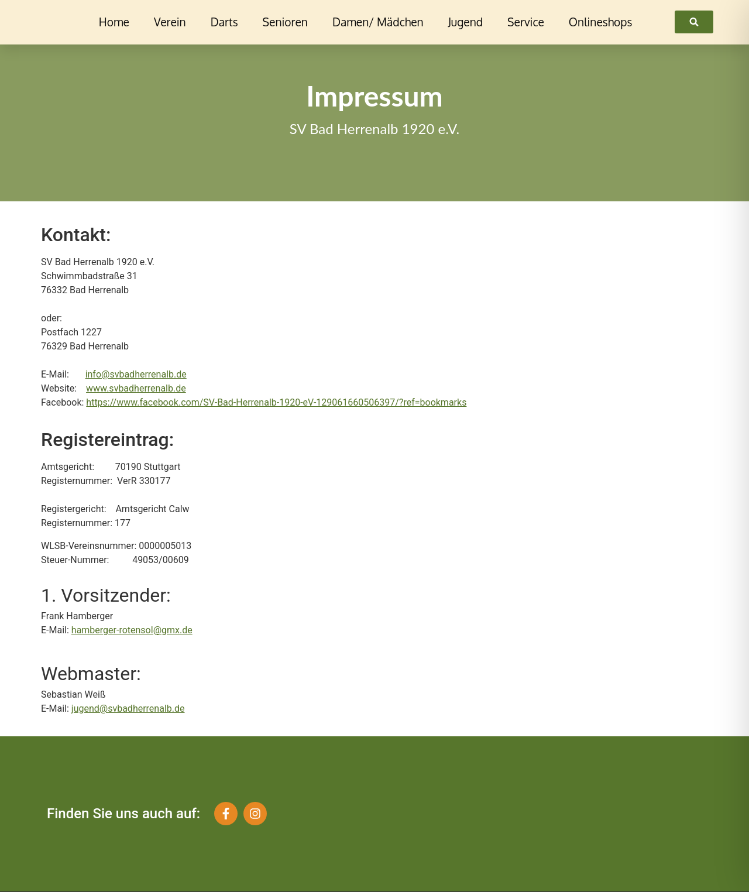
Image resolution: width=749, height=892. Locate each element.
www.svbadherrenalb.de (136, 388)
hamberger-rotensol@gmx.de (132, 630)
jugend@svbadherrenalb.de (128, 708)
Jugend (465, 22)
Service (525, 22)
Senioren (285, 22)
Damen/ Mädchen (378, 22)
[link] (694, 22)
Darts (224, 22)
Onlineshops (601, 22)
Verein (170, 22)
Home (114, 22)
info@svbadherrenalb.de (136, 374)
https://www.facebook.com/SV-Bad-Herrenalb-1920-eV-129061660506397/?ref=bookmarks (276, 402)
